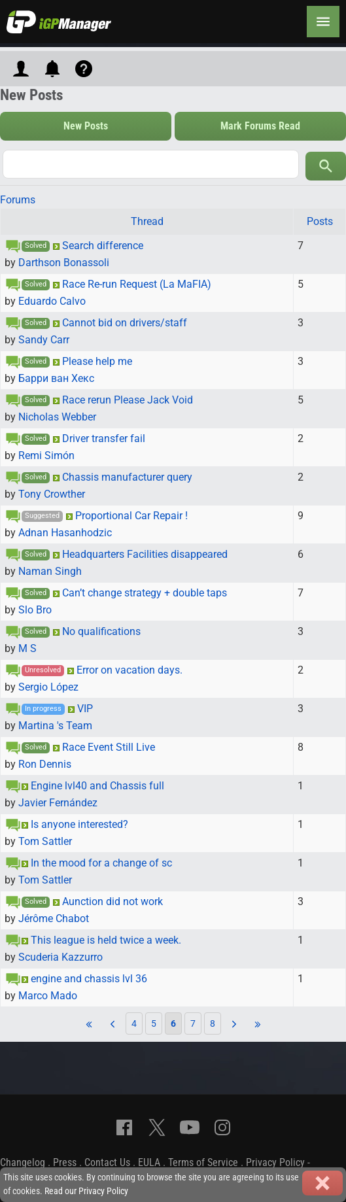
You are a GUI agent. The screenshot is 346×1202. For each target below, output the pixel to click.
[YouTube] (189, 1127)
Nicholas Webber (57, 417)
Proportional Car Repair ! (131, 515)
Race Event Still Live (108, 747)
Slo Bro (35, 610)
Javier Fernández (57, 803)
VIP (85, 708)
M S (27, 648)
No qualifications (101, 631)
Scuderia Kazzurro (60, 957)
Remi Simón (46, 455)
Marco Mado (47, 995)
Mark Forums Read (260, 126)
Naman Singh (50, 571)
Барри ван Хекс (56, 378)
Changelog (22, 1162)
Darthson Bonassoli (63, 262)
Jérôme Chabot (53, 918)
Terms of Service (203, 1162)
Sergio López (48, 687)
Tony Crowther (51, 494)
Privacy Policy (275, 1162)
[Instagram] (222, 1127)
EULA (149, 1162)
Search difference (102, 245)
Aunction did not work (112, 901)
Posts (320, 221)
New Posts (85, 126)
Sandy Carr (43, 340)
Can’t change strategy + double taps (144, 593)
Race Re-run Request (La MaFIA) (136, 284)
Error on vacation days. (129, 670)
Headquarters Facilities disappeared (145, 554)
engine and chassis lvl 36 (89, 978)
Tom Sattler (45, 841)
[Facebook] (124, 1127)
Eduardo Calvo (52, 301)
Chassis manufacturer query (127, 477)
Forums (17, 200)
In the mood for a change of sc (101, 863)
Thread (147, 221)
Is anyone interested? (79, 824)
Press (65, 1162)
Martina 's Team (55, 725)
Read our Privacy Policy (86, 1191)
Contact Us (107, 1162)
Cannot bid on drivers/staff (124, 323)
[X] (157, 1127)
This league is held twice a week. (106, 940)
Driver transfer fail (103, 438)
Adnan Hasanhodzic (65, 532)
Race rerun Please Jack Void (127, 400)
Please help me (97, 361)
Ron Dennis (44, 764)
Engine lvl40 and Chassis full (97, 786)
